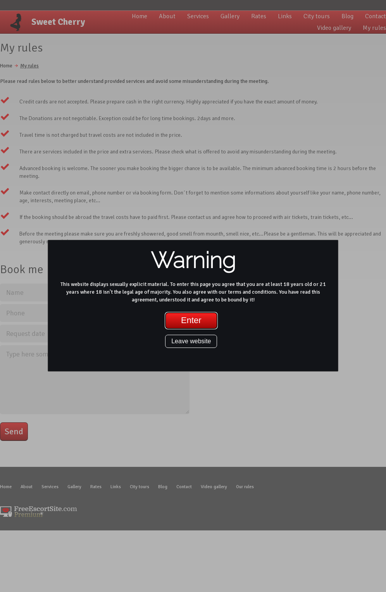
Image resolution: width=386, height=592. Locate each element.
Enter (191, 320)
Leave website (191, 341)
